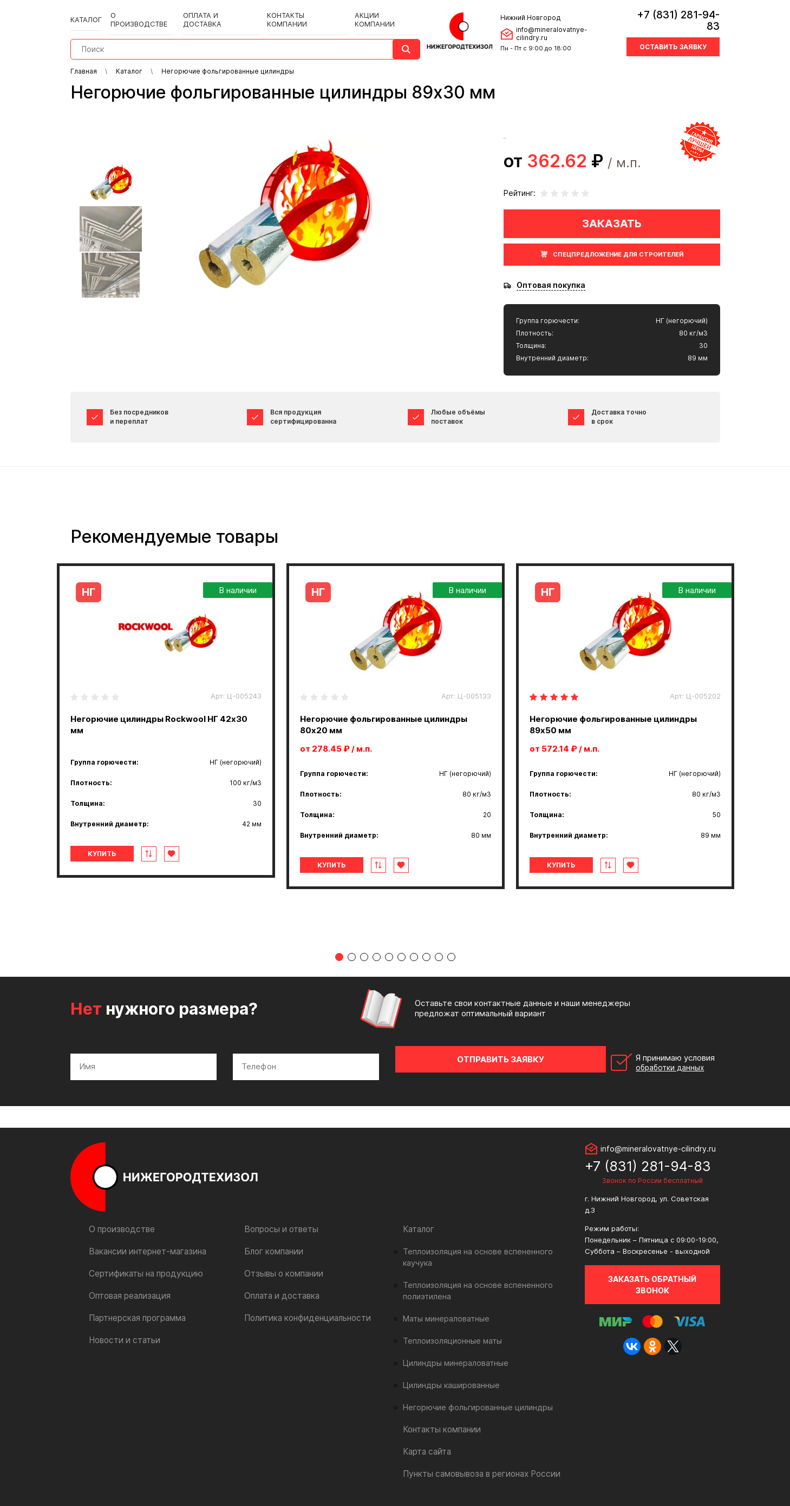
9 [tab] (439, 957)
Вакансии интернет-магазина (144, 1243)
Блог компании (271, 1243)
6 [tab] (401, 957)
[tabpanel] (166, 720)
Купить (115, 854)
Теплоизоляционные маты (449, 1322)
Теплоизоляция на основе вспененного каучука (487, 1244)
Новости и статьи (122, 1332)
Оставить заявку (673, 34)
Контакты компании (297, 12)
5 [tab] (389, 957)
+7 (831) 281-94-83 (672, 13)
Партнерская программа (135, 1310)
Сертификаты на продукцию (141, 1266)
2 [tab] (352, 957)
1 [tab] (339, 957)
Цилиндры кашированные (448, 1366)
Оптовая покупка (551, 285)
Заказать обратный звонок (652, 1277)
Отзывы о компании (281, 1266)
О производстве (141, 12)
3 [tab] (364, 957)
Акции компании (376, 12)
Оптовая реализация (128, 1288)
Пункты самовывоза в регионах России (477, 1454)
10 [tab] (451, 957)
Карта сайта (425, 1432)
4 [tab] (377, 957)
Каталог (86, 12)
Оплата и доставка (216, 12)
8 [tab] (426, 957)
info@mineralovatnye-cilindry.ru (562, 26)
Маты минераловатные (444, 1299)
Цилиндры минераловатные (452, 1344)
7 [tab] (414, 957)
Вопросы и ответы (279, 1221)
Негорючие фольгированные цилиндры (472, 1388)
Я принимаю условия (645, 1059)
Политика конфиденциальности (303, 1310)
